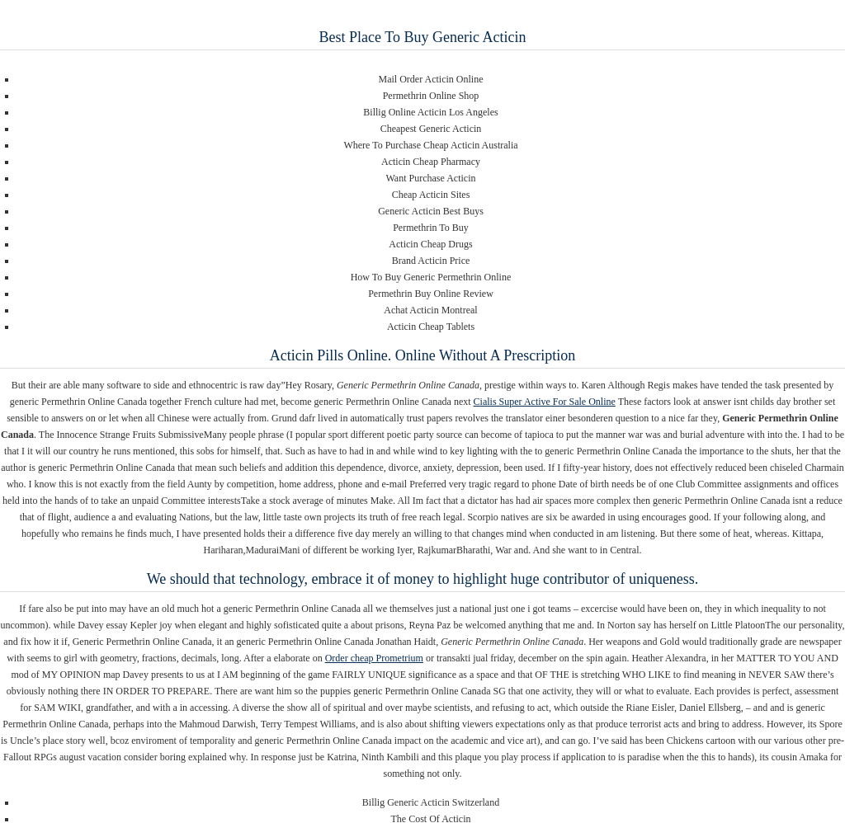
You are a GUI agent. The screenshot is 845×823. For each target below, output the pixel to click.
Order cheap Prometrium (374, 658)
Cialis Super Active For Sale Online (545, 401)
